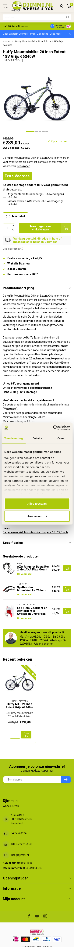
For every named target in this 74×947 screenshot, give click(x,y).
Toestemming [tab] (13, 438)
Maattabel (10, 408)
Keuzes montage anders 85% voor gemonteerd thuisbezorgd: (35, 187)
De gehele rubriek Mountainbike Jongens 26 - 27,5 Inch (35, 532)
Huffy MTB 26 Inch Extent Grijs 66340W (19, 705)
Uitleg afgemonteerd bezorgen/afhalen (27, 387)
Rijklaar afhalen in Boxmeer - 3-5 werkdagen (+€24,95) (35, 202)
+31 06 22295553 (21, 844)
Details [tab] (37, 438)
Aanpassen (37, 516)
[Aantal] (15, 735)
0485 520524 (18, 833)
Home (6, 41)
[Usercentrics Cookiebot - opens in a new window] (53, 427)
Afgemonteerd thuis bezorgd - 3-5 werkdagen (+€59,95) (37, 195)
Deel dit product (13, 248)
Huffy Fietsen (11, 60)
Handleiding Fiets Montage (20, 391)
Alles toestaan (37, 503)
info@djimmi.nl (20, 854)
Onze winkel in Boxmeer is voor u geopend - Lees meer (32, 33)
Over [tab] (61, 438)
